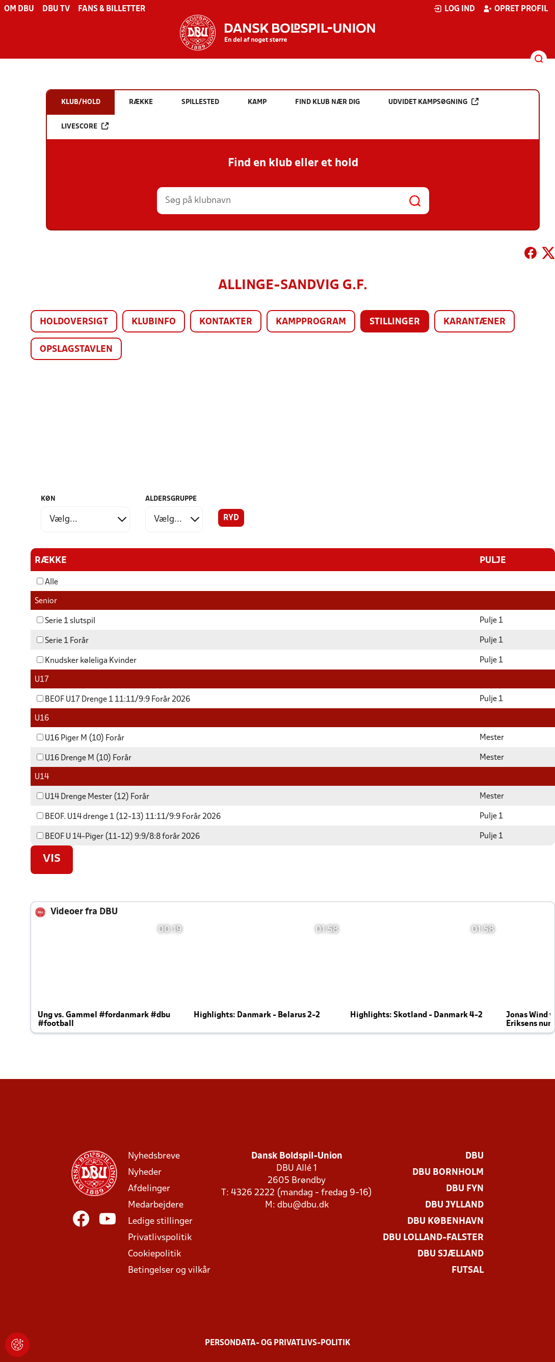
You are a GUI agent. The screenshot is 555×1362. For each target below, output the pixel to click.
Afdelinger (149, 1188)
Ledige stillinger (160, 1221)
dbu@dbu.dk (303, 1204)
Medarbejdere (155, 1204)
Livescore (85, 126)
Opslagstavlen (76, 349)
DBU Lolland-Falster (433, 1237)
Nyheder (145, 1172)
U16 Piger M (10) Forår (80, 737)
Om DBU (19, 9)
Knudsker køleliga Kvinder (87, 660)
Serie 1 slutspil (66, 620)
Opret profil (515, 8)
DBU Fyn (465, 1188)
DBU (474, 1155)
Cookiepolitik (154, 1253)
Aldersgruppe (171, 499)
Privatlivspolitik (160, 1237)
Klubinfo (153, 322)
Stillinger (394, 322)
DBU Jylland (454, 1204)
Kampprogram (311, 322)
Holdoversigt (74, 322)
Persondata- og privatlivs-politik (278, 1342)
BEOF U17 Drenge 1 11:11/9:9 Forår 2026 (113, 699)
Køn (48, 499)
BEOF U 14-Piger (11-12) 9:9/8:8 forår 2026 (118, 836)
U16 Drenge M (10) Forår (84, 757)
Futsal (468, 1270)
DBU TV (56, 9)
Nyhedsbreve (154, 1155)
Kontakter (225, 322)
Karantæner (474, 322)
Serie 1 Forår (63, 640)
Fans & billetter (111, 9)
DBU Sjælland (450, 1253)
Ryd (231, 518)
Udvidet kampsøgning (433, 102)
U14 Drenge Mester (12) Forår (93, 796)
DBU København (445, 1221)
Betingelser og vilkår (169, 1270)
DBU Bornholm (448, 1172)
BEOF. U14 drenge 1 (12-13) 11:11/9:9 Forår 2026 (129, 816)
